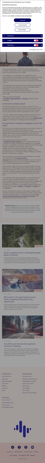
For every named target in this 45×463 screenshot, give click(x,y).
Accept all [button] (22, 20)
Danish (4, 5)
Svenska (11, 5)
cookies (12, 16)
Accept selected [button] (22, 25)
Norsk (7, 5)
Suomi (15, 5)
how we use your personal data (24, 16)
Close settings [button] (22, 29)
